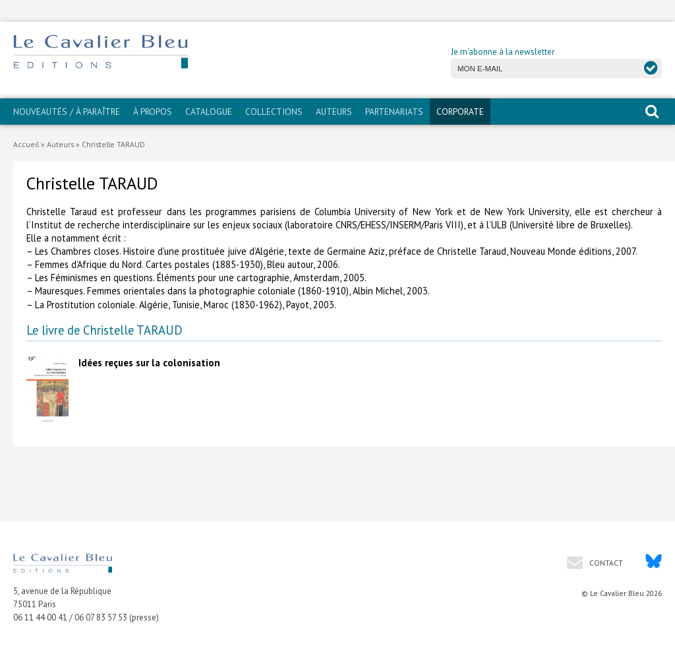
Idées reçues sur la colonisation (149, 362)
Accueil (26, 144)
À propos (152, 111)
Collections (274, 111)
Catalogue (208, 111)
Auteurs (334, 111)
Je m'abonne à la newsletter (502, 51)
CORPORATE (460, 111)
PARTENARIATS (394, 111)
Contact (605, 562)
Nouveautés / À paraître (66, 111)
